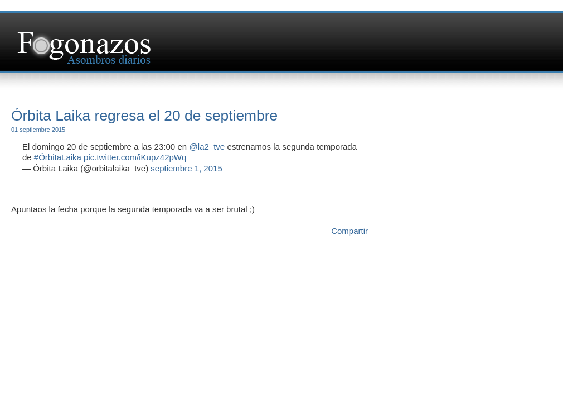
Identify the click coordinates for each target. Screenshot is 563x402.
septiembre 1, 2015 (186, 168)
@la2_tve (207, 146)
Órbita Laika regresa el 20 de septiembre (144, 115)
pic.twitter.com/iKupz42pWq (135, 157)
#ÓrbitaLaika (57, 157)
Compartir (349, 231)
